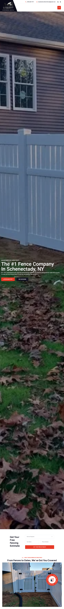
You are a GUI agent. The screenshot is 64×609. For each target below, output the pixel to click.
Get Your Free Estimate (39, 547)
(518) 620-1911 (30, 1)
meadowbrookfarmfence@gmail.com (46, 1)
